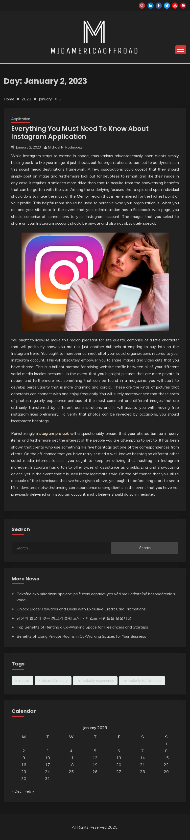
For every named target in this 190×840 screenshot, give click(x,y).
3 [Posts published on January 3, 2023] (47, 750)
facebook (159, 5)
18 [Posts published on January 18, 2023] (71, 764)
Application (20, 119)
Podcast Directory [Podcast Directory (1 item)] (53, 680)
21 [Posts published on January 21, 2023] (142, 764)
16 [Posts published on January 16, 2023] (23, 764)
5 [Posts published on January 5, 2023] (95, 750)
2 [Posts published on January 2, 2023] (24, 750)
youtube (175, 5)
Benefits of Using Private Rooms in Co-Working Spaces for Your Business (81, 636)
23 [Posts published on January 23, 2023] (23, 771)
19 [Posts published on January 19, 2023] (95, 764)
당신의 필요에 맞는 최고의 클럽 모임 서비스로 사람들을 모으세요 (74, 618)
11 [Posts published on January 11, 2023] (71, 757)
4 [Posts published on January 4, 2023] (71, 750)
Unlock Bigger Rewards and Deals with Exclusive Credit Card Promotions (81, 608)
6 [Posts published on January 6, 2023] (119, 750)
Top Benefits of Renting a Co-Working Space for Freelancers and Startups (82, 627)
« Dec (17, 791)
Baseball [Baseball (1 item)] (22, 680)
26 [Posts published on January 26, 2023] (95, 771)
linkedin (150, 5)
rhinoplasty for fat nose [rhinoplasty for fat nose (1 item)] (142, 680)
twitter (167, 5)
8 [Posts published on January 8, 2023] (166, 750)
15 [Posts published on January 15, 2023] (166, 757)
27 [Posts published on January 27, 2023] (118, 771)
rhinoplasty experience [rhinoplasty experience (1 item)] (95, 680)
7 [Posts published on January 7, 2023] (142, 750)
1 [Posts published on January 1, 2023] (166, 743)
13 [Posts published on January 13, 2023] (118, 757)
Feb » (29, 791)
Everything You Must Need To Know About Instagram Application (80, 132)
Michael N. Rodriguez (65, 147)
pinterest (183, 5)
